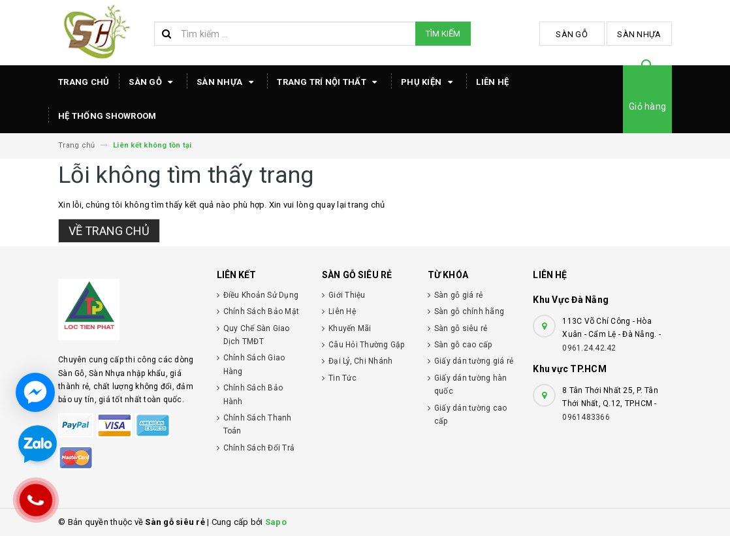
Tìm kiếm (443, 34)
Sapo (276, 522)
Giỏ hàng (647, 106)
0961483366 (586, 417)
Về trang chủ (109, 231)
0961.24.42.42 (589, 348)
